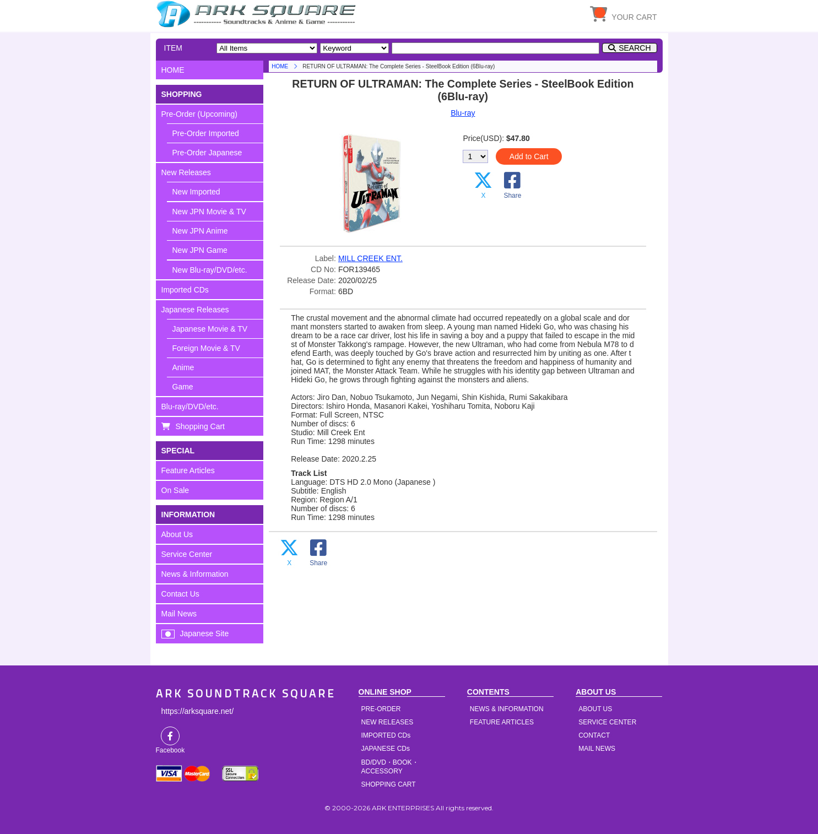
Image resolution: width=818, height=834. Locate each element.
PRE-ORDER (381, 709)
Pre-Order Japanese (207, 152)
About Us (177, 534)
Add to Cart (529, 156)
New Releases (186, 172)
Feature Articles (188, 470)
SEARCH (635, 48)
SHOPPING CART (388, 784)
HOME (258, 14)
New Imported (196, 191)
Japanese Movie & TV (210, 328)
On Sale (175, 490)
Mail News (179, 613)
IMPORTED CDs (386, 735)
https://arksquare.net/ (197, 711)
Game (182, 386)
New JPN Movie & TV (209, 211)
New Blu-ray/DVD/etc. (209, 270)
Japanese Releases (195, 309)
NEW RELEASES (387, 722)
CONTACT (594, 735)
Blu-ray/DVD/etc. (190, 406)
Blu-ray (463, 113)
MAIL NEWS (596, 748)
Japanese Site (204, 633)
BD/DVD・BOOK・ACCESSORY (390, 767)
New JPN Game (199, 250)
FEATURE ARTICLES (502, 722)
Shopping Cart (200, 426)
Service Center (187, 554)
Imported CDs (185, 289)
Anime (183, 367)
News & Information (195, 574)
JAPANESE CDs (385, 748)
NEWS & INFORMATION (507, 709)
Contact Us (180, 593)
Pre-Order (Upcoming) (199, 114)
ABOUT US (595, 709)
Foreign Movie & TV (206, 348)
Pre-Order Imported (205, 133)
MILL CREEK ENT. (370, 258)
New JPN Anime (200, 230)
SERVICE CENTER (607, 722)
